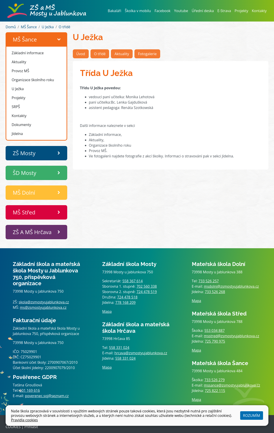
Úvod (80, 53)
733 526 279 (214, 379)
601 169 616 (29, 390)
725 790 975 (215, 341)
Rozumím (251, 415)
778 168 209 (125, 302)
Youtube (181, 10)
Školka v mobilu (138, 10)
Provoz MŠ (20, 70)
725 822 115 (215, 390)
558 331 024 (119, 347)
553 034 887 (214, 330)
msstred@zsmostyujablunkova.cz (231, 335)
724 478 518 (127, 297)
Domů (11, 26)
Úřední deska (203, 10)
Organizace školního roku (33, 79)
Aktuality (19, 61)
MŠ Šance (29, 26)
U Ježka (48, 26)
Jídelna (17, 133)
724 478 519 (146, 291)
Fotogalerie (147, 53)
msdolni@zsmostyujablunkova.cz (231, 286)
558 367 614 (132, 281)
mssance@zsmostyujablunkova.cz (232, 385)
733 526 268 (215, 291)
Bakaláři (114, 10)
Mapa (107, 311)
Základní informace (28, 52)
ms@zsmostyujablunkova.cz (43, 307)
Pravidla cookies (24, 420)
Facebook (162, 10)
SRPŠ (16, 106)
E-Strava (224, 10)
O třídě (64, 26)
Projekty (241, 10)
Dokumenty (21, 124)
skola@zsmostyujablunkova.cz (44, 302)
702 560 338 (146, 286)
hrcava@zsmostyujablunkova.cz (140, 352)
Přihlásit (31, 426)
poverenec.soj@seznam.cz (47, 395)
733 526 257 (208, 281)
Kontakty (259, 10)
